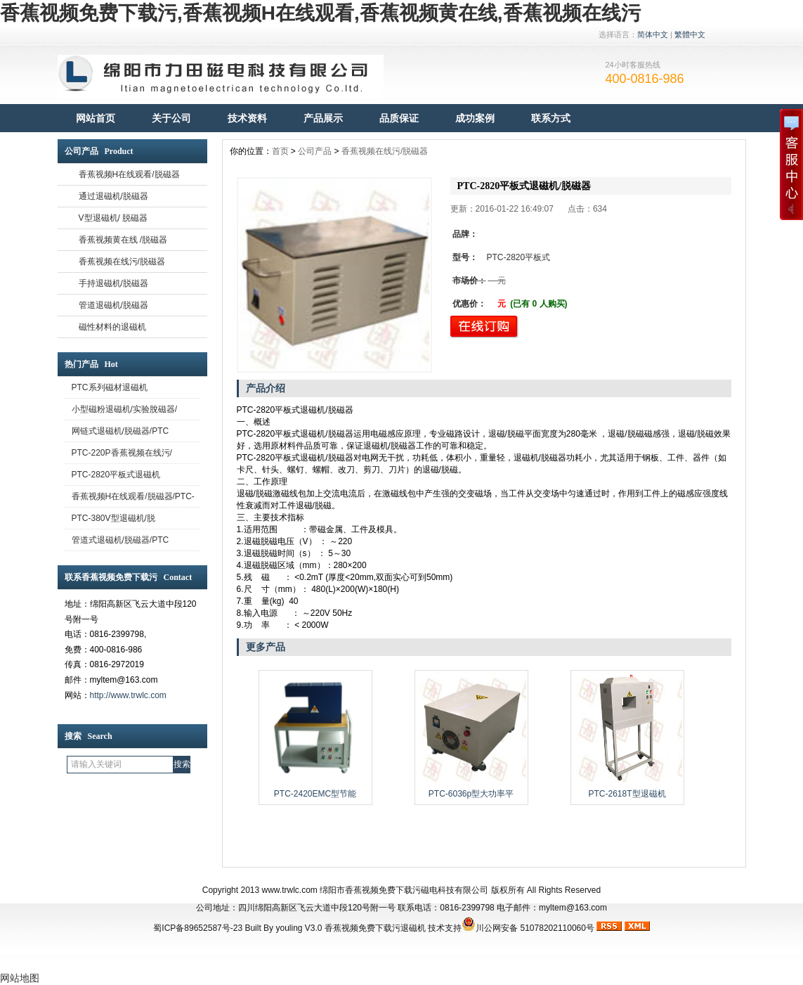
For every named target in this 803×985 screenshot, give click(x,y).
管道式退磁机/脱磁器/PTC (120, 540)
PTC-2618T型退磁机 (626, 794)
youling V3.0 (298, 928)
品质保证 (399, 118)
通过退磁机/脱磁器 (113, 196)
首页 (280, 151)
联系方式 (550, 118)
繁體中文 (689, 34)
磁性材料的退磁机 (112, 327)
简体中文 (652, 34)
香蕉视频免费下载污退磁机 (375, 928)
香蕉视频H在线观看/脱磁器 (129, 174)
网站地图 (19, 978)
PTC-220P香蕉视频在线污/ (122, 453)
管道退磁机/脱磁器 (113, 305)
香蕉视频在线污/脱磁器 (122, 261)
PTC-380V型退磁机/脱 (113, 518)
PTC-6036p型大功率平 (471, 794)
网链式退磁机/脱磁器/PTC (120, 431)
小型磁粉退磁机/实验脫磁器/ (125, 409)
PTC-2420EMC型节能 (315, 794)
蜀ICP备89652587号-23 (197, 928)
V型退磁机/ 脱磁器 (113, 218)
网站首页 (95, 118)
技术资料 (247, 118)
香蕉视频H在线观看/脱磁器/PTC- (133, 496)
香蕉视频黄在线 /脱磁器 (123, 240)
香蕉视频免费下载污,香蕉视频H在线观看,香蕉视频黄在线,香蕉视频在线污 (320, 13)
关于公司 (171, 118)
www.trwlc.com (290, 890)
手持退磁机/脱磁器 (113, 283)
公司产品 (315, 151)
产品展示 (323, 118)
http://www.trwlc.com (128, 695)
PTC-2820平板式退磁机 (116, 474)
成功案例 (475, 118)
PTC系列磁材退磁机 (110, 387)
